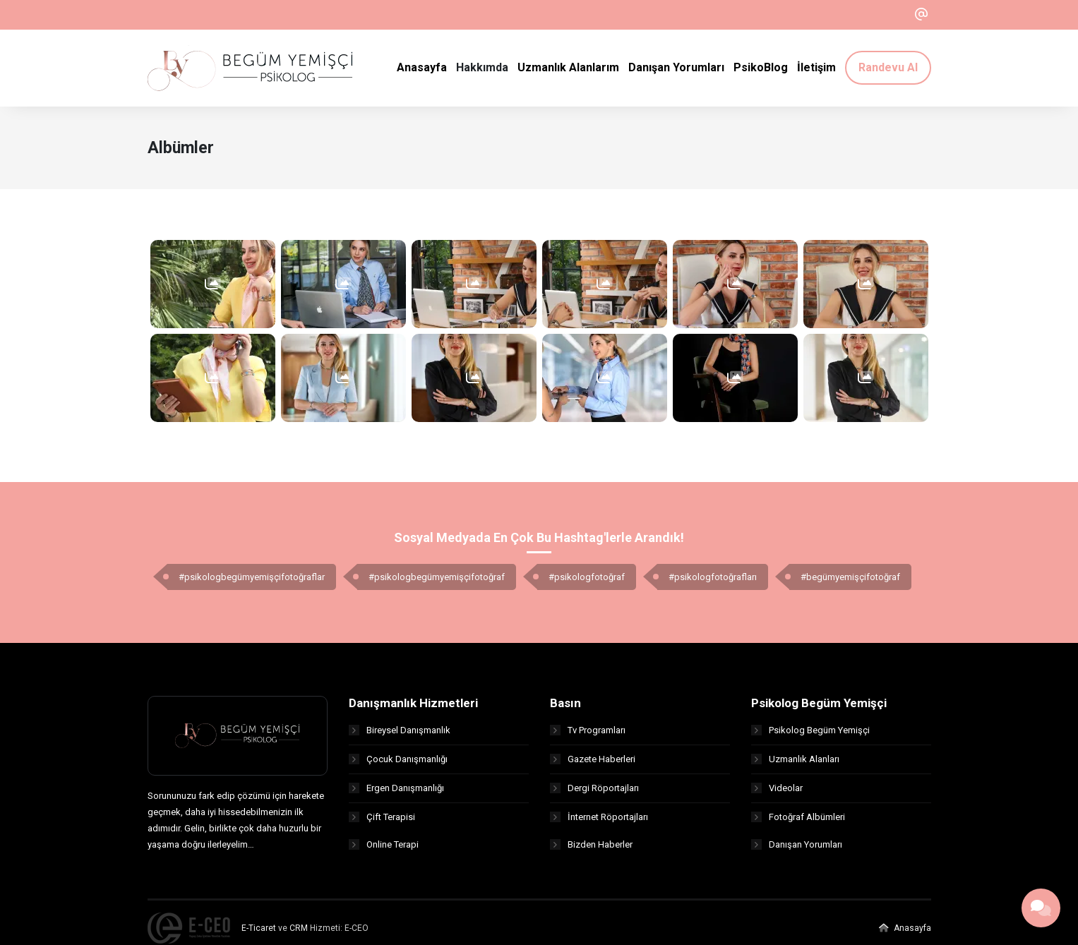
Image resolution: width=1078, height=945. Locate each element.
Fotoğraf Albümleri (798, 821)
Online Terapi (384, 850)
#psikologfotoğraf (587, 581)
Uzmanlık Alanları (795, 763)
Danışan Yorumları (796, 850)
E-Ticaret (258, 932)
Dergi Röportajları (594, 792)
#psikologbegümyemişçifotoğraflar (252, 581)
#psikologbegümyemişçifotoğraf (437, 581)
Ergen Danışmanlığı (396, 792)
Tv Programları (587, 734)
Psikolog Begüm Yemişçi (810, 734)
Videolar (777, 792)
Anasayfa (905, 932)
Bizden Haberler (591, 850)
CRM (298, 932)
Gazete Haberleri (592, 763)
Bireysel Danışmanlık (399, 734)
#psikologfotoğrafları (713, 581)
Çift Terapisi (382, 821)
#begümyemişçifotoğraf (850, 581)
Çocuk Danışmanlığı (398, 763)
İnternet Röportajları (599, 821)
